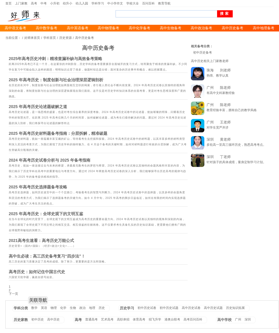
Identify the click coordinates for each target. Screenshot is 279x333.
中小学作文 (115, 3)
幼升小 (67, 3)
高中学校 (224, 320)
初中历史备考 (202, 52)
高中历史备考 (232, 28)
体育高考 (139, 319)
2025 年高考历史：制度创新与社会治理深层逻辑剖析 (56, 80)
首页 (8, 3)
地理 (92, 308)
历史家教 (21, 320)
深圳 (248, 319)
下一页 (13, 294)
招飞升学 (155, 319)
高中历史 (53, 319)
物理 (54, 308)
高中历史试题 (213, 308)
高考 (34, 3)
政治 (82, 308)
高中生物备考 (170, 28)
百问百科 (148, 3)
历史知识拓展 (235, 308)
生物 (73, 308)
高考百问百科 (193, 319)
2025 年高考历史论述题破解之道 (38, 106)
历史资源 (65, 38)
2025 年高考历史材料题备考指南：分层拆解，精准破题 (58, 133)
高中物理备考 (108, 28)
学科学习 (97, 3)
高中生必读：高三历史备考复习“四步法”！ (47, 256)
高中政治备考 (201, 28)
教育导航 (164, 3)
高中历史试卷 (191, 308)
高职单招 (123, 319)
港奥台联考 (172, 319)
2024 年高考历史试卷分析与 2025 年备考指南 (49, 160)
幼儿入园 (82, 3)
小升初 (54, 3)
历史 (102, 308)
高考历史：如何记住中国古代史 (37, 272)
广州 (238, 319)
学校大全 (132, 3)
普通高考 (91, 319)
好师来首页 (32, 38)
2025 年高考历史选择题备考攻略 (38, 187)
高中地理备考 (263, 28)
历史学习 (127, 308)
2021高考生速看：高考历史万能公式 (41, 240)
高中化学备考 (139, 28)
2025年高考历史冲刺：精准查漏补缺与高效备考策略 (55, 58)
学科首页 (49, 38)
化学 (63, 308)
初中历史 (37, 319)
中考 (43, 3)
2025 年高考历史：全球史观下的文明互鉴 (46, 214)
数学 (34, 308)
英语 (44, 308)
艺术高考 (107, 319)
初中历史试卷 (146, 308)
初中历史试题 (169, 308)
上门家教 (21, 3)
